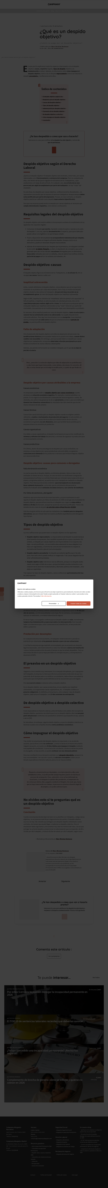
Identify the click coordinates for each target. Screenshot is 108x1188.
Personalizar (54, 603)
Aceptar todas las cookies (78, 603)
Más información (46, 596)
